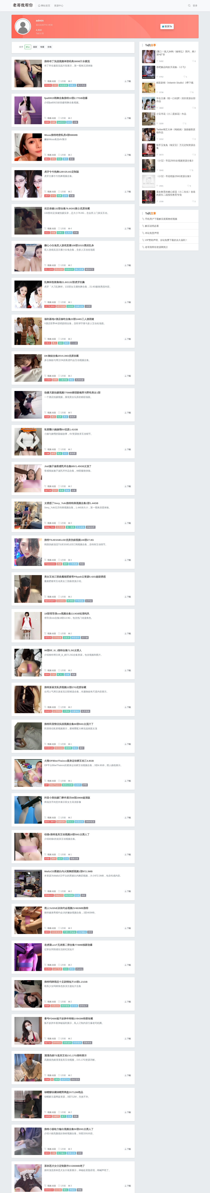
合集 (75, 122)
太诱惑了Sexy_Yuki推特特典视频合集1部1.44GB (71, 503)
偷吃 (67, 343)
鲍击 (75, 748)
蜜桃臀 (73, 453)
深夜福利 (67, 1043)
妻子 (63, 1116)
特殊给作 (69, 269)
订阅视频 (74, 564)
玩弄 (59, 417)
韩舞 (47, 122)
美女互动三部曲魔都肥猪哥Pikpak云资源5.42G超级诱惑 (75, 576)
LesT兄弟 (57, 969)
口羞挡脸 (63, 380)
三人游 (74, 343)
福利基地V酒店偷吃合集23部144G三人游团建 (69, 319)
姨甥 (53, 453)
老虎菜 (48, 969)
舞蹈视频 (69, 895)
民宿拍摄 (49, 748)
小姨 (47, 453)
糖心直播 (79, 269)
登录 (195, 5)
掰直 (72, 969)
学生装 (48, 85)
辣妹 (67, 490)
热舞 (53, 122)
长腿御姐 (75, 711)
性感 (77, 895)
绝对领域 (65, 1006)
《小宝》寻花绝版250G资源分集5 (173, 176)
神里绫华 (76, 637)
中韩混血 (80, 601)
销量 (42, 47)
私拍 (59, 159)
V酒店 (47, 343)
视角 (76, 1116)
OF (46, 785)
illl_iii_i (60, 674)
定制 (65, 196)
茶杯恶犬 (49, 1190)
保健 (53, 233)
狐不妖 (48, 1043)
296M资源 (89, 822)
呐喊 (80, 1190)
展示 (65, 159)
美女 (65, 417)
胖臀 (85, 785)
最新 (35, 47)
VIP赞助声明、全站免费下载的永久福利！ (166, 240)
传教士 (72, 85)
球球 (90, 932)
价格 (50, 47)
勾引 (65, 453)
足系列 (69, 233)
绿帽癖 (48, 1116)
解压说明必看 (152, 226)
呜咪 (47, 1006)
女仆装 (58, 1190)
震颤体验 (87, 1043)
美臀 (55, 380)
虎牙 (47, 196)
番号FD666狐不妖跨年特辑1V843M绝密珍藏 (68, 1018)
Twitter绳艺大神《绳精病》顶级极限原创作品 (175, 131)
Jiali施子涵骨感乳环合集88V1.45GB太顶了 (68, 466)
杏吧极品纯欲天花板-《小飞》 (171, 67)
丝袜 (76, 233)
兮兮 (53, 196)
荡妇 (61, 343)
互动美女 (61, 601)
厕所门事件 (50, 822)
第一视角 (70, 527)
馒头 (65, 1190)
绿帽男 (56, 1116)
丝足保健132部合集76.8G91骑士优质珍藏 (67, 208)
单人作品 (81, 85)
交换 (69, 1116)
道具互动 (65, 1079)
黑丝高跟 (59, 269)
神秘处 (72, 1190)
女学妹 (89, 601)
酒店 (53, 417)
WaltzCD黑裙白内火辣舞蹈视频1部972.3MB (68, 871)
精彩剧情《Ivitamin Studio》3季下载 (174, 82)
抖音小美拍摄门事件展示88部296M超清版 (67, 797)
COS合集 (57, 637)
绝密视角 (77, 1043)
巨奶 (53, 674)
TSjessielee (50, 564)
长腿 (72, 196)
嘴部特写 (89, 269)
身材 (83, 895)
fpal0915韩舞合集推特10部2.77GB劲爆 (65, 98)
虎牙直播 (61, 306)
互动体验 (80, 527)
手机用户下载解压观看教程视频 (161, 219)
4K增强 (70, 601)
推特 (69, 122)
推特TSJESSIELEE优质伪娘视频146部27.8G (69, 539)
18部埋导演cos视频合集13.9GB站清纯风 (66, 613)
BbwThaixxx (55, 785)
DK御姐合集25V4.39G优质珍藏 (61, 355)
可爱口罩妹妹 (70, 932)
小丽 (53, 1153)
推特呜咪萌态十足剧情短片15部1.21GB (65, 981)
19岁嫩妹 (82, 932)
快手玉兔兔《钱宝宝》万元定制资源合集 (175, 146)
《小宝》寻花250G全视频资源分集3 (174, 160)
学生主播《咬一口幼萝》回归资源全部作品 (175, 100)
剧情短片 (83, 1006)
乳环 (55, 490)
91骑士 (60, 233)
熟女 (59, 453)
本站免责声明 (152, 233)
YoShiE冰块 (56, 932)
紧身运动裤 (68, 785)
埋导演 (48, 637)
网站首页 (44, 5)
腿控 (82, 748)
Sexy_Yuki (49, 527)
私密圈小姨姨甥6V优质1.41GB (61, 429)
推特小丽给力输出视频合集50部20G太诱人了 (69, 1129)
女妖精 (70, 306)
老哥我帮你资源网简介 (156, 247)
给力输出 (61, 1153)
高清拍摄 (80, 380)
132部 (88, 306)
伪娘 (59, 564)
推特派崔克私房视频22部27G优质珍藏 (65, 687)
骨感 (61, 490)
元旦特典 (60, 527)
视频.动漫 (51, 81)
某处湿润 (75, 1079)
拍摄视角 (61, 822)
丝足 (47, 233)
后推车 (78, 785)
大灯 (55, 85)
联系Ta (167, 26)
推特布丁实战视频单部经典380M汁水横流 (67, 61)
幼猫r (47, 858)
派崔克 (48, 711)
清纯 (53, 159)
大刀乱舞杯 (50, 306)
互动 (66, 858)
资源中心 (58, 5)
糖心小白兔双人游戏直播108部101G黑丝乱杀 (69, 245)
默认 (28, 47)
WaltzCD (59, 895)
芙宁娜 (85, 637)
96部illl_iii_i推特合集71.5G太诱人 (63, 650)
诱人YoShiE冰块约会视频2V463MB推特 (66, 908)
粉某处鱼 (79, 822)
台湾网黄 (57, 711)
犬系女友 (55, 1006)
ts (52, 1079)
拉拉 (66, 969)
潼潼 (57, 1079)
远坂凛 (67, 637)
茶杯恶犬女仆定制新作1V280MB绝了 (64, 1165)
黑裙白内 (49, 895)
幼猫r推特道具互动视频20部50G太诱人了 (67, 834)
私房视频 (85, 711)
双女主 (70, 822)
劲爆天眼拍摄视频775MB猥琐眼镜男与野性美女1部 (72, 392)
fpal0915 (61, 122)
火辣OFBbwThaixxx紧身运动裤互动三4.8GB (69, 760)
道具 (60, 858)
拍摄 (47, 417)
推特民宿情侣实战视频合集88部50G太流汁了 (69, 724)
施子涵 (48, 490)
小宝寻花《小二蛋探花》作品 (171, 114)
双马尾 (74, 1006)
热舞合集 (79, 306)
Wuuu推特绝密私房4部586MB (61, 135)
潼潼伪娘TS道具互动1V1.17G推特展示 (65, 1055)
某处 (72, 159)
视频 (73, 674)
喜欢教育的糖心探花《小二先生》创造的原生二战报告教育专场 (175, 193)
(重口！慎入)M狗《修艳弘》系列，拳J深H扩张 (175, 53)
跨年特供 (57, 1043)
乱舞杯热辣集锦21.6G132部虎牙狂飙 (64, 282)
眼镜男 (73, 417)
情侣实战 (59, 748)
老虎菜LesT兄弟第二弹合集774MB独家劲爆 (68, 944)
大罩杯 (48, 380)
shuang (79, 969)
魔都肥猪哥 (50, 601)
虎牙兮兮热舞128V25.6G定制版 (61, 171)
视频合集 (74, 858)
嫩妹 (47, 159)
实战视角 (63, 85)
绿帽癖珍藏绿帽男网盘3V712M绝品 (63, 1092)
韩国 (82, 564)
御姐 (71, 380)
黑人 (54, 343)
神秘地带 (91, 527)
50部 (80, 1153)
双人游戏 (49, 269)
